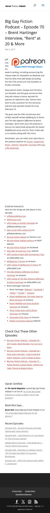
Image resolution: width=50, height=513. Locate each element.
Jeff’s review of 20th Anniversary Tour (25, 254)
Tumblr (21, 293)
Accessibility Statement (23, 494)
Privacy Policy (17, 491)
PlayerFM (23, 145)
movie (19, 317)
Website (28, 289)
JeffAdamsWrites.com (16, 216)
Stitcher (14, 145)
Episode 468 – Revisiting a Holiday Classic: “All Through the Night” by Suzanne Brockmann (24, 453)
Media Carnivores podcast (21, 321)
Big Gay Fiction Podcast (16, 237)
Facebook (38, 289)
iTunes (30, 141)
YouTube (33, 145)
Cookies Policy (30, 491)
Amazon (30, 293)
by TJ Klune (16, 261)
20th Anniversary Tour (19, 251)
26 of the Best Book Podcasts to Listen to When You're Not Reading (22, 394)
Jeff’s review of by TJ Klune (22, 265)
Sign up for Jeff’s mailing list (19, 230)
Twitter (13, 293)
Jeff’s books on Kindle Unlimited (21, 223)
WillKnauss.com (14, 219)
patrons (20, 240)
